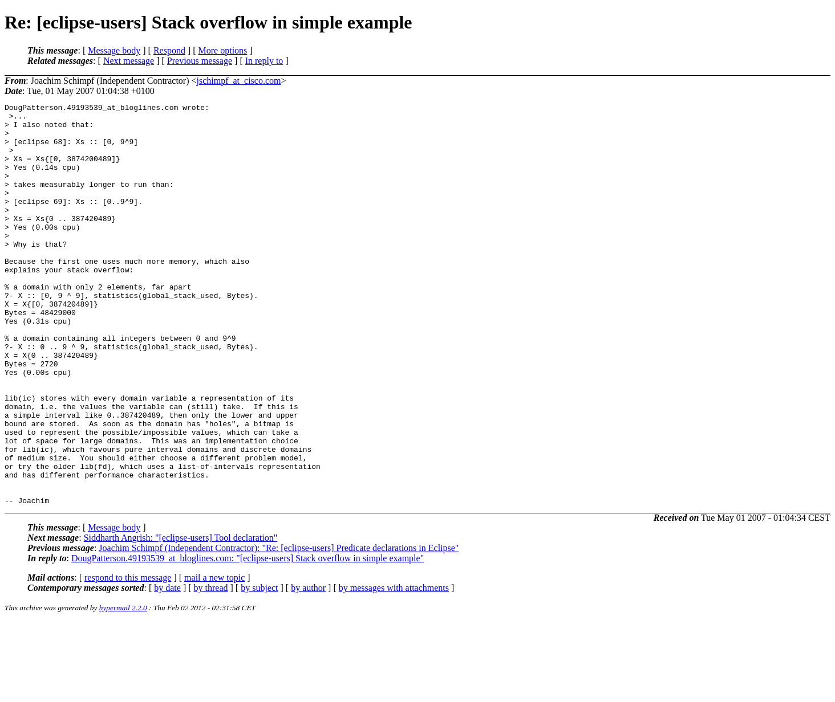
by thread (211, 668)
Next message (128, 61)
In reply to (264, 61)
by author (308, 668)
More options (223, 50)
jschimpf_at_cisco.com (239, 80)
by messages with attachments (394, 668)
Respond (169, 50)
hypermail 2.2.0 (123, 688)
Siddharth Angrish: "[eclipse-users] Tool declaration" (181, 618)
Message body (114, 50)
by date (167, 668)
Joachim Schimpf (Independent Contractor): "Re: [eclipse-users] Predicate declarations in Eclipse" (279, 628)
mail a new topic (214, 658)
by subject (259, 668)
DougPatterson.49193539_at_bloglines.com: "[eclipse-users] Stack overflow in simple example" (247, 638)
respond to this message (127, 658)
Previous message (199, 61)
